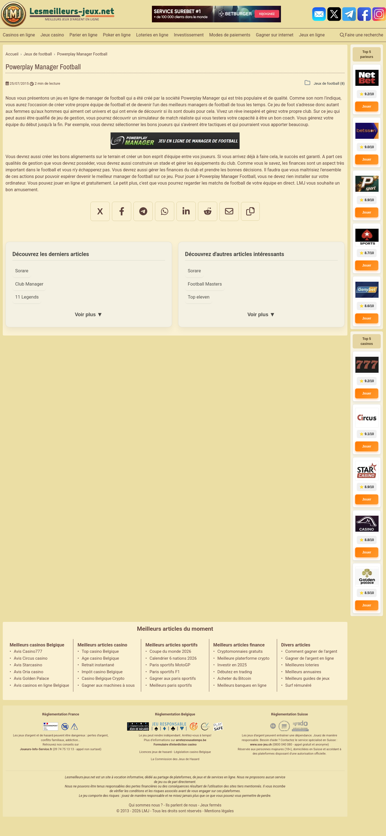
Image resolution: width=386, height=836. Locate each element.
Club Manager (29, 284)
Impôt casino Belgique (102, 671)
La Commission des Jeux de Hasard (175, 759)
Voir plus (89, 314)
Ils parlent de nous (181, 805)
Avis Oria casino (28, 671)
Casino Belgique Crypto (103, 678)
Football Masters (205, 284)
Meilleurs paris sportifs (170, 685)
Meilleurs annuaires (303, 671)
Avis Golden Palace (31, 678)
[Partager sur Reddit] (207, 211)
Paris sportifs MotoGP (169, 664)
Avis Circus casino (30, 658)
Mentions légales (219, 811)
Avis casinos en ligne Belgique (41, 685)
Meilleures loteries (302, 664)
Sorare (21, 270)
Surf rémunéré (298, 685)
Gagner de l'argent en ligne (309, 658)
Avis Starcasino (28, 664)
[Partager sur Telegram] (143, 211)
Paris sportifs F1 (164, 671)
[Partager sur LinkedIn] (186, 211)
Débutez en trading (235, 671)
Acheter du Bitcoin (234, 678)
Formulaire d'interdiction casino (175, 744)
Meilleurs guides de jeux (307, 678)
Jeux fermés (210, 805)
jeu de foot (284, 104)
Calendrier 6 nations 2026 (173, 658)
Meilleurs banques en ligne (242, 685)
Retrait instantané (98, 664)
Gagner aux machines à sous (108, 685)
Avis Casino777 (28, 651)
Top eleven (199, 297)
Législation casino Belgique (192, 752)
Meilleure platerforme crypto (244, 658)
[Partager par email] (229, 211)
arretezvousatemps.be (191, 740)
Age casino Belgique (100, 658)
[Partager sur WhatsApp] (164, 211)
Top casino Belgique (100, 651)
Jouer (366, 106)
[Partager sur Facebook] (121, 211)
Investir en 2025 (232, 664)
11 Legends (27, 297)
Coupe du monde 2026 (170, 651)
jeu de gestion (70, 118)
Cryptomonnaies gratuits (240, 651)
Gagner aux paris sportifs (172, 678)
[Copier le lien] (250, 211)
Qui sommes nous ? (146, 805)
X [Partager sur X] (100, 211)
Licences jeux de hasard (155, 752)
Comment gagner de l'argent (311, 651)
